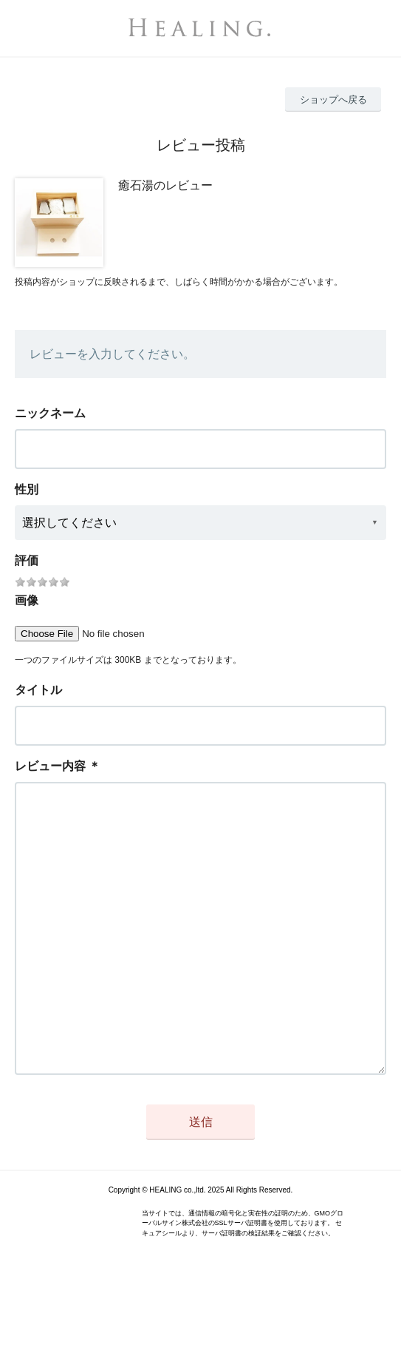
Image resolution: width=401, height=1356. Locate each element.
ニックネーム (50, 413)
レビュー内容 (50, 766)
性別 (26, 489)
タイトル (38, 690)
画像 (26, 600)
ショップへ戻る (333, 99)
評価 (26, 560)
